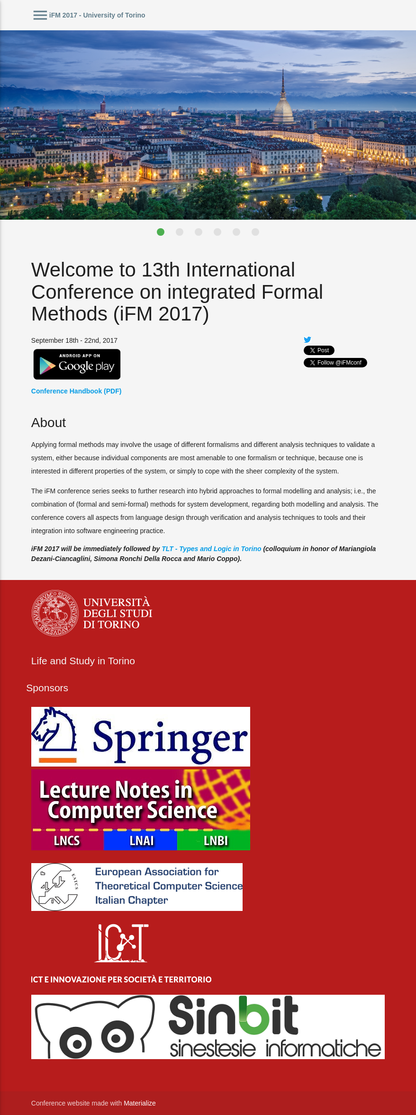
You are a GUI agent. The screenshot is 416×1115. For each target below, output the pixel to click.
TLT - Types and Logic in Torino (211, 549)
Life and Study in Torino (83, 660)
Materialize (140, 1103)
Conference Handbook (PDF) (76, 391)
